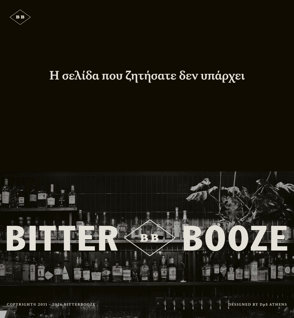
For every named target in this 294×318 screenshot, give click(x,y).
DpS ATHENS (273, 304)
